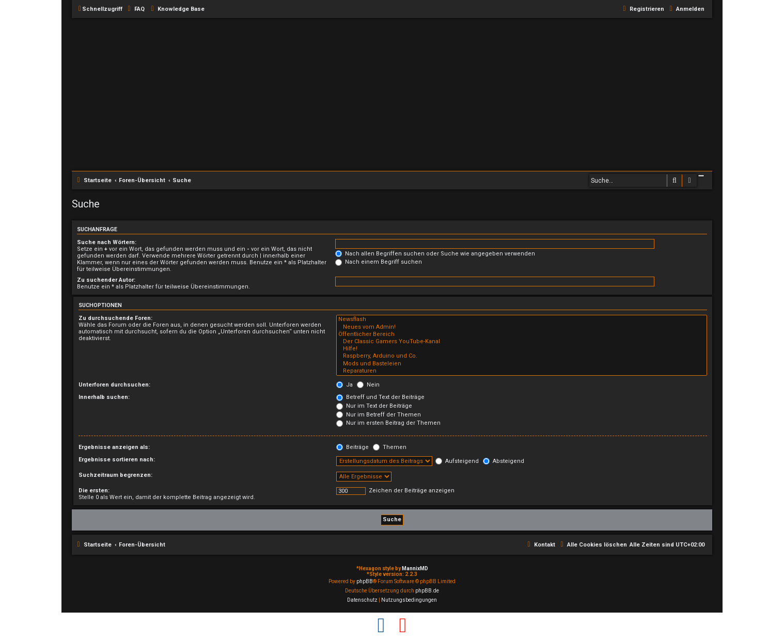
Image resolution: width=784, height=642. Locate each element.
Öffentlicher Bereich (521, 334)
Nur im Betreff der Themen (378, 414)
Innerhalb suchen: (104, 397)
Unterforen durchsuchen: (114, 384)
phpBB (364, 581)
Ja (344, 384)
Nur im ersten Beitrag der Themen (388, 423)
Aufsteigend (457, 461)
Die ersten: (94, 490)
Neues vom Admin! (521, 327)
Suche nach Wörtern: (106, 242)
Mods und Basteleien (521, 363)
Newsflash (521, 319)
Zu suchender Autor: (106, 280)
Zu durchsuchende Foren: (115, 318)
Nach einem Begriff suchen (378, 262)
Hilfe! (521, 348)
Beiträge (352, 447)
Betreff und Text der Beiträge (380, 397)
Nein (368, 384)
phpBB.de (427, 590)
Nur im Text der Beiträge (374, 406)
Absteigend (503, 461)
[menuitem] (135, 9)
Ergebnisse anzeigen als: (114, 447)
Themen (389, 447)
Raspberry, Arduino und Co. (521, 356)
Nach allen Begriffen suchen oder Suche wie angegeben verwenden (435, 253)
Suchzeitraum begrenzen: (115, 475)
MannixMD (415, 568)
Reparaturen (521, 371)
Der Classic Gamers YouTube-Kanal (521, 341)
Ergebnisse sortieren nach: (117, 459)
